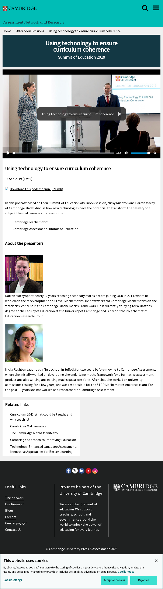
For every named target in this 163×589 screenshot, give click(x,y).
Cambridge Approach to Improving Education (43, 440)
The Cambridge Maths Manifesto (34, 433)
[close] (145, 8)
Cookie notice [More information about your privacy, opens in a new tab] (126, 572)
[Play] (119, 114)
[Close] (156, 560)
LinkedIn (81, 471)
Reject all (143, 580)
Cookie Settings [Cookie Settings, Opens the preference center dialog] (12, 580)
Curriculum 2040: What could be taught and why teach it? (41, 416)
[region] (81, 571)
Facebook (68, 471)
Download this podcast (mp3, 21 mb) (36, 189)
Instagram (95, 471)
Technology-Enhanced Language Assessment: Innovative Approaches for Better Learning (43, 449)
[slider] (63, 153)
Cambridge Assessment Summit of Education (45, 229)
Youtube (88, 471)
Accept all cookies (114, 580)
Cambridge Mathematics (31, 222)
